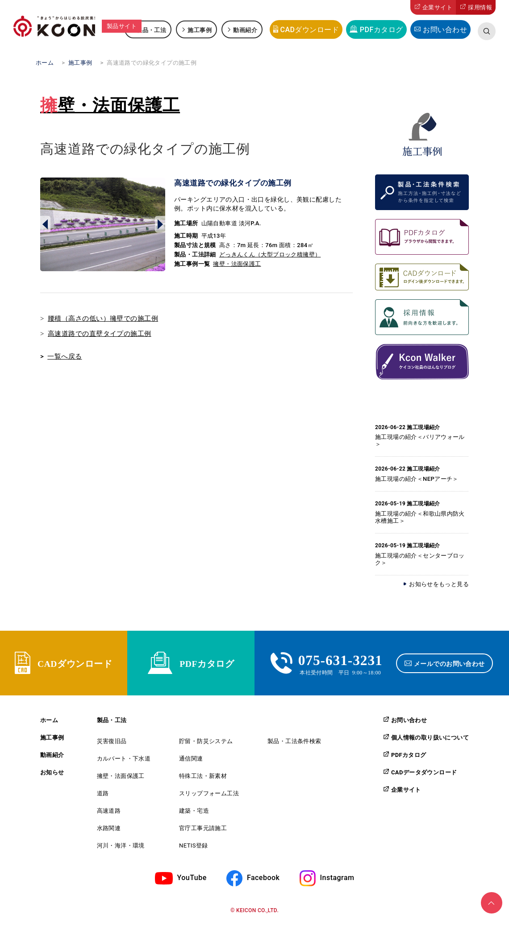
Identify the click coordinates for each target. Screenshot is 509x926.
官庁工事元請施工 (203, 830)
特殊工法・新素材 (203, 778)
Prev (45, 224)
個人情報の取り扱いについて (430, 739)
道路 (103, 795)
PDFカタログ (381, 29)
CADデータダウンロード (424, 774)
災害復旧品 (112, 743)
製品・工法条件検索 (294, 743)
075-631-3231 (340, 660)
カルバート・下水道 (124, 761)
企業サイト (437, 7)
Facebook (263, 880)
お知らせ (52, 774)
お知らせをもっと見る (439, 584)
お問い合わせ (445, 29)
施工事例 (200, 30)
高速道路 (109, 813)
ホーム (49, 722)
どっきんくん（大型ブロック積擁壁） (270, 254)
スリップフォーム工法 (209, 795)
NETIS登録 (193, 848)
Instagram (337, 880)
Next (160, 224)
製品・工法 (151, 30)
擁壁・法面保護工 (110, 105)
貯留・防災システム (206, 743)
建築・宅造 (194, 813)
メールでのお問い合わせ (450, 664)
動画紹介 (245, 30)
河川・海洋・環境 (121, 848)
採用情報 (480, 7)
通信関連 (191, 761)
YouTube (192, 880)
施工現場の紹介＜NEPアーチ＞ (417, 478)
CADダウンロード (309, 29)
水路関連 (109, 830)
